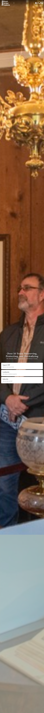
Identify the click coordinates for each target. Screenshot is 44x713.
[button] (14, 3)
